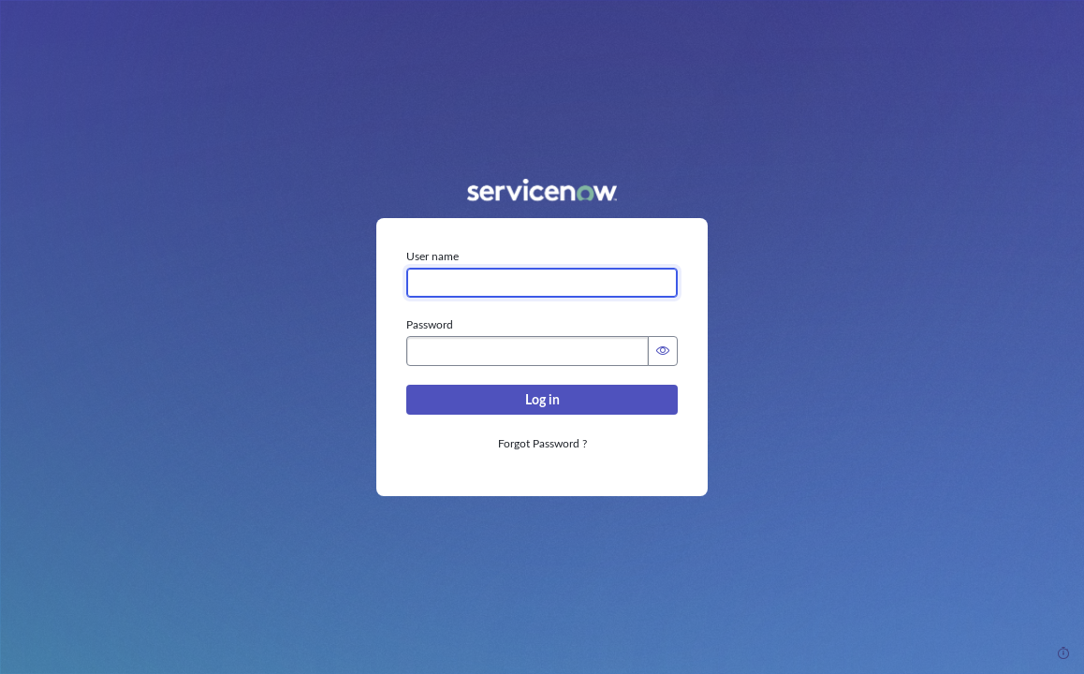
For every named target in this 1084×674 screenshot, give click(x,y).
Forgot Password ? (542, 443)
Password (429, 324)
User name (432, 256)
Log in (542, 399)
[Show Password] (663, 351)
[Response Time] (1063, 653)
